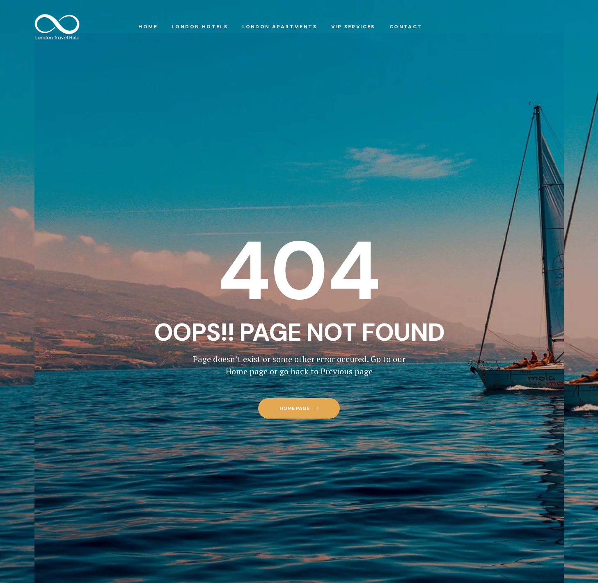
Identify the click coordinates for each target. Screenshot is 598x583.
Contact (406, 26)
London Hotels (200, 26)
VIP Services (353, 26)
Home (148, 26)
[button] (299, 408)
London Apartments (279, 26)
